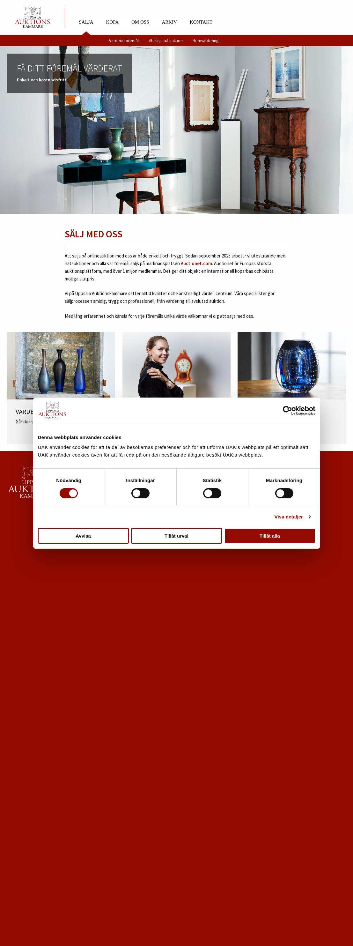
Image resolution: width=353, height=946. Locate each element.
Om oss (140, 22)
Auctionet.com (196, 263)
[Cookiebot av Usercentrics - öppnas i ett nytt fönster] (287, 410)
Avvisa (83, 536)
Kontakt (201, 22)
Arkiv (169, 22)
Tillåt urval (176, 536)
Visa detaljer (289, 516)
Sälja (86, 22)
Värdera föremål (124, 40)
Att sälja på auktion (166, 40)
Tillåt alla (270, 536)
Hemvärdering (205, 40)
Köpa (112, 22)
